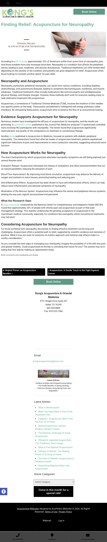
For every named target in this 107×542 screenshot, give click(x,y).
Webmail (47, 520)
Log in (61, 520)
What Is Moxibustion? (48, 407)
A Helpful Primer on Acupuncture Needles (19, 272)
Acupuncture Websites (28, 508)
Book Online (89, 11)
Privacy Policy (65, 511)
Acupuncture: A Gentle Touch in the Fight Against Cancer (73, 272)
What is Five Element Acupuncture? (55, 447)
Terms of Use (51, 511)
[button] (3, 491)
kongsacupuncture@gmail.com (48, 361)
